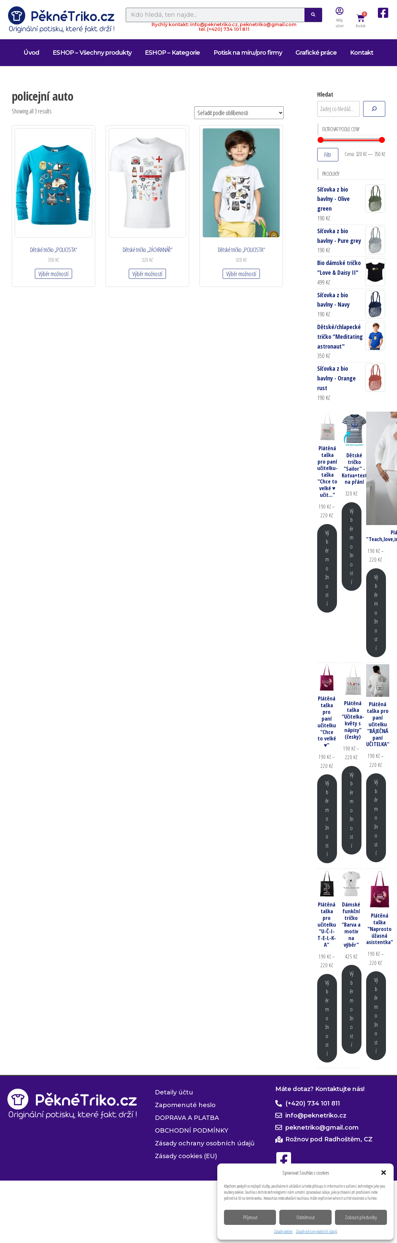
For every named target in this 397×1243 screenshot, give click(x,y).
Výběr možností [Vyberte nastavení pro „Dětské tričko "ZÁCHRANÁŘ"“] (147, 274)
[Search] (313, 15)
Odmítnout (305, 1217)
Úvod (31, 52)
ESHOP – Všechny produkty (92, 52)
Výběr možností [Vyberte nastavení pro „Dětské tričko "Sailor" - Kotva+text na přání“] (351, 546)
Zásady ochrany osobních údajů (316, 1231)
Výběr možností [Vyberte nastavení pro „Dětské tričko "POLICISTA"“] (53, 274)
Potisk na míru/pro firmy (248, 52)
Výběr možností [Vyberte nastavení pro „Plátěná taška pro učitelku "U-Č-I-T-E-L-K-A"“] (327, 1018)
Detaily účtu (174, 1092)
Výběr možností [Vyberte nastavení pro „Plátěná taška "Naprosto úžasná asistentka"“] (376, 1015)
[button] (383, 1172)
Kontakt (361, 52)
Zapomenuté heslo (185, 1105)
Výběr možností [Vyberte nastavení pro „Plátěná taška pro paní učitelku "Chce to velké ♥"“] (327, 818)
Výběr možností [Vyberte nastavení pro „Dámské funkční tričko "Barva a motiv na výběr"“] (351, 1009)
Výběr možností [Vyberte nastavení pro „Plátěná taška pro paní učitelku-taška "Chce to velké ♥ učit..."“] (327, 568)
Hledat (325, 94)
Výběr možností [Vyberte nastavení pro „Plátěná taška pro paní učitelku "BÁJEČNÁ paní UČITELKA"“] (376, 817)
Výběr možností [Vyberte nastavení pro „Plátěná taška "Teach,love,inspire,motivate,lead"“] (376, 612)
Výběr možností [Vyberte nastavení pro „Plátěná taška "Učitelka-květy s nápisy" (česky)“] (351, 810)
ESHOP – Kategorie (172, 52)
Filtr (327, 155)
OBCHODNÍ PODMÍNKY (191, 1130)
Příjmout (250, 1217)
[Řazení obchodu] (239, 112)
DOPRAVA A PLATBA (187, 1118)
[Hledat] (374, 109)
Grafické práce (316, 52)
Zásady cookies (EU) (186, 1156)
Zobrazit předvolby (361, 1217)
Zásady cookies (283, 1231)
